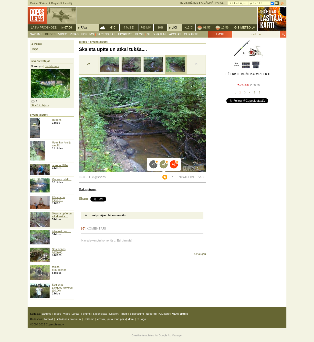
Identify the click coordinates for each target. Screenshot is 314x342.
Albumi (36, 44)
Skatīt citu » (52, 66)
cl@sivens (99, 177)
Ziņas (74, 34)
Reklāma (89, 319)
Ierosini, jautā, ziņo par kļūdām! (115, 319)
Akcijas (175, 34)
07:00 (68, 27)
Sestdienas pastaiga (58, 250)
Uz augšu (200, 253)
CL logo (141, 319)
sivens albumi (99, 41)
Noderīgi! (151, 313)
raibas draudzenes (59, 268)
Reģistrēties (189, 2)
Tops (35, 49)
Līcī (174, 27)
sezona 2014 (60, 165)
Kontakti (48, 319)
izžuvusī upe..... (61, 231)
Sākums (36, 34)
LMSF (220, 34)
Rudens (57, 119)
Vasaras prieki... (61, 179)
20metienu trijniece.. (58, 198)
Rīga (84, 27)
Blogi (139, 34)
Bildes (50, 34)
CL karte (191, 34)
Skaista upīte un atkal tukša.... (62, 215)
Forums (87, 34)
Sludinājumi (157, 34)
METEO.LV (244, 27)
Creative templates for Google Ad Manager (157, 335)
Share (83, 199)
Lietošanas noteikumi (68, 319)
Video (62, 34)
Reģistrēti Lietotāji (61, 3)
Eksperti (125, 34)
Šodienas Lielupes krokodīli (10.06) (62, 287)
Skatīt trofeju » (40, 105)
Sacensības (106, 34)
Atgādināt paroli (212, 2)
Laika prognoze (43, 27)
